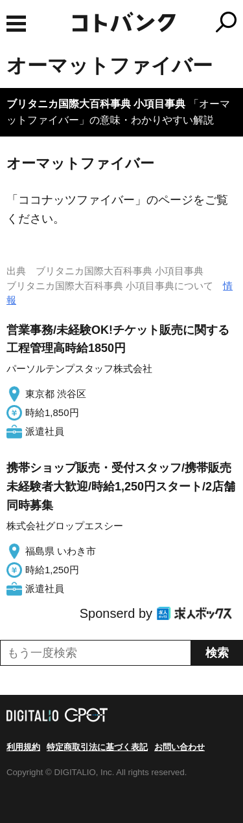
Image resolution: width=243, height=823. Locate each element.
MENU (16, 23)
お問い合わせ (179, 747)
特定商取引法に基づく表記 (97, 747)
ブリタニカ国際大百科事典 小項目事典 (95, 103)
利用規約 (23, 747)
